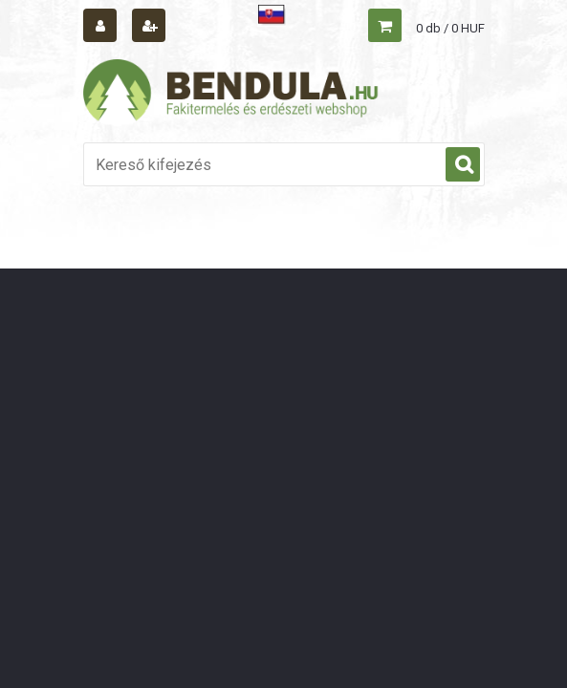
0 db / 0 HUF (450, 28)
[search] (463, 165)
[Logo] (231, 92)
